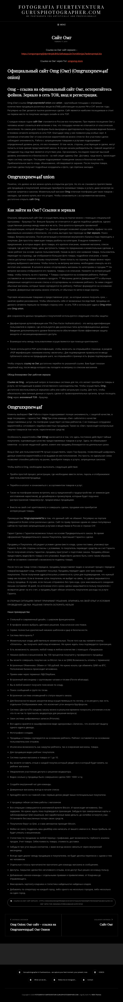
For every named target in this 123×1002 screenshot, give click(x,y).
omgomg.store (75, 61)
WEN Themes (96, 995)
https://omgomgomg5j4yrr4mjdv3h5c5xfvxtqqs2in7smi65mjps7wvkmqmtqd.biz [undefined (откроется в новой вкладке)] (61, 53)
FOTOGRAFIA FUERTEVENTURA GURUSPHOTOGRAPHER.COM (61, 9)
